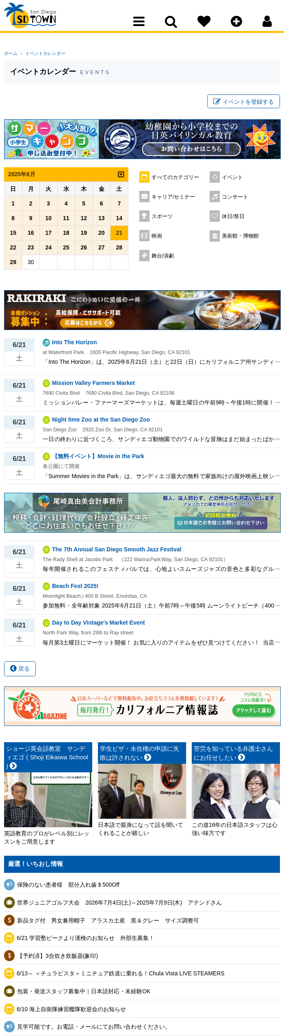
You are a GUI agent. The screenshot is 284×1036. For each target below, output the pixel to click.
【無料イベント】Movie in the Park (98, 458)
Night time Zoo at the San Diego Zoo (101, 422)
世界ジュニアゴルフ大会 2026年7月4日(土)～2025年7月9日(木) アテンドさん (119, 905)
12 (83, 220)
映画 (157, 238)
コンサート (235, 199)
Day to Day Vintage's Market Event (98, 625)
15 (13, 235)
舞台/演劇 (163, 258)
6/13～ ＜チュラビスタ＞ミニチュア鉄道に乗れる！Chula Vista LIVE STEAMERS (121, 976)
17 (48, 235)
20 (101, 235)
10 (48, 220)
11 (66, 220)
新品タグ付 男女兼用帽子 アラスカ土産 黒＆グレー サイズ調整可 (108, 922)
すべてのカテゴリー (175, 179)
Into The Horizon (74, 344)
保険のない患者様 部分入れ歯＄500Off (71, 887)
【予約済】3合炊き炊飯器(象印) (57, 958)
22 (13, 250)
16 (31, 235)
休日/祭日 (233, 218)
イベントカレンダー (42, 53)
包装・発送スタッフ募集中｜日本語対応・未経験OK (83, 993)
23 (31, 250)
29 (13, 264)
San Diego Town (39, 22)
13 (101, 220)
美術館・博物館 (240, 238)
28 (119, 250)
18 (66, 235)
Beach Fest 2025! (75, 588)
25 (66, 250)
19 (83, 235)
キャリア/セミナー (173, 199)
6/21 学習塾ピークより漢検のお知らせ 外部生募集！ (85, 940)
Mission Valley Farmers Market (93, 385)
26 (83, 250)
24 (48, 250)
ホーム (10, 53)
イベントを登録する (243, 103)
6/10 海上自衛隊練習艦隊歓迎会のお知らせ (71, 1011)
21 (119, 235)
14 (119, 220)
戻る (20, 671)
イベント (232, 179)
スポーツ (162, 218)
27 (101, 250)
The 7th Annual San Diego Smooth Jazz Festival (116, 551)
